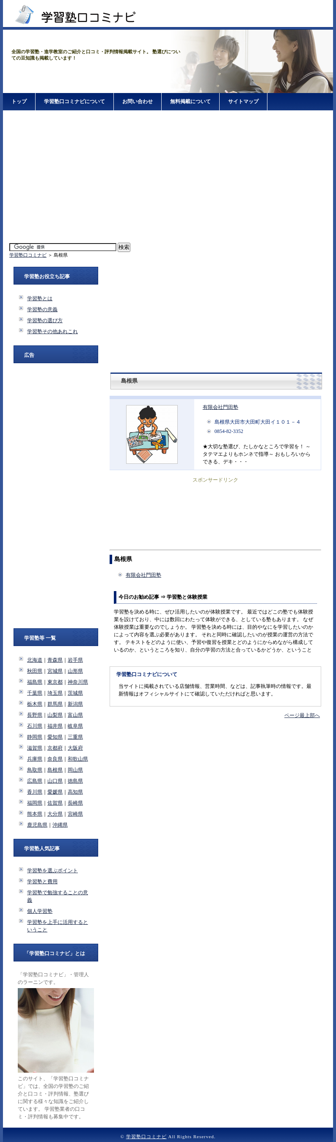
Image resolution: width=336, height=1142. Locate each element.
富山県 (75, 715)
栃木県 (34, 704)
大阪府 (75, 748)
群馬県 (55, 704)
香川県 (34, 792)
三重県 (75, 737)
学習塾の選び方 (45, 320)
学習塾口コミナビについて (74, 101)
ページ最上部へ (302, 715)
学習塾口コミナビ (28, 254)
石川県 (34, 726)
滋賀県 (34, 748)
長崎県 (75, 803)
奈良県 (55, 759)
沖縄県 (60, 825)
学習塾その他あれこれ (52, 331)
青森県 (55, 660)
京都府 (55, 748)
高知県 (75, 792)
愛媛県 (55, 792)
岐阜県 (75, 726)
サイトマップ (243, 101)
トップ (19, 101)
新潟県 (75, 704)
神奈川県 (78, 682)
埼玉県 (55, 693)
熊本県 (34, 814)
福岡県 (34, 803)
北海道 (34, 660)
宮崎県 (75, 814)
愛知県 (55, 737)
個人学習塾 (39, 911)
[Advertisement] (168, 177)
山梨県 (55, 715)
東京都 (55, 682)
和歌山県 (78, 759)
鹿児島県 (37, 825)
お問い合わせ (137, 101)
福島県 (34, 682)
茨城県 (75, 693)
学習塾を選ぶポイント (52, 871)
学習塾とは (39, 298)
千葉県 (34, 693)
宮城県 (55, 671)
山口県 (55, 781)
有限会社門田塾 (220, 407)
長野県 (34, 715)
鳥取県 (34, 770)
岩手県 (75, 660)
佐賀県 (55, 803)
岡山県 (75, 770)
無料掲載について (190, 101)
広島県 (34, 781)
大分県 (55, 814)
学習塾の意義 (42, 309)
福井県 (55, 726)
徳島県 (75, 781)
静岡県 (34, 737)
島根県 (55, 770)
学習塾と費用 (42, 882)
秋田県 (34, 671)
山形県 (75, 671)
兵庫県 (34, 759)
